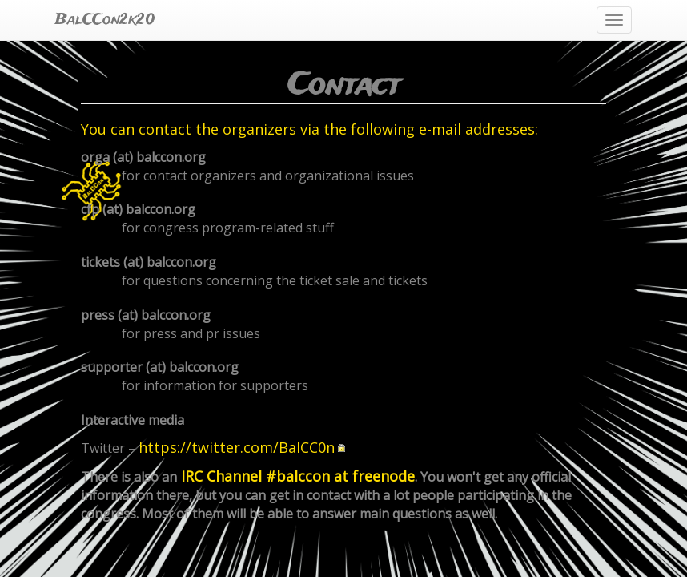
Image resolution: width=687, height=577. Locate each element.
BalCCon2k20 (105, 20)
